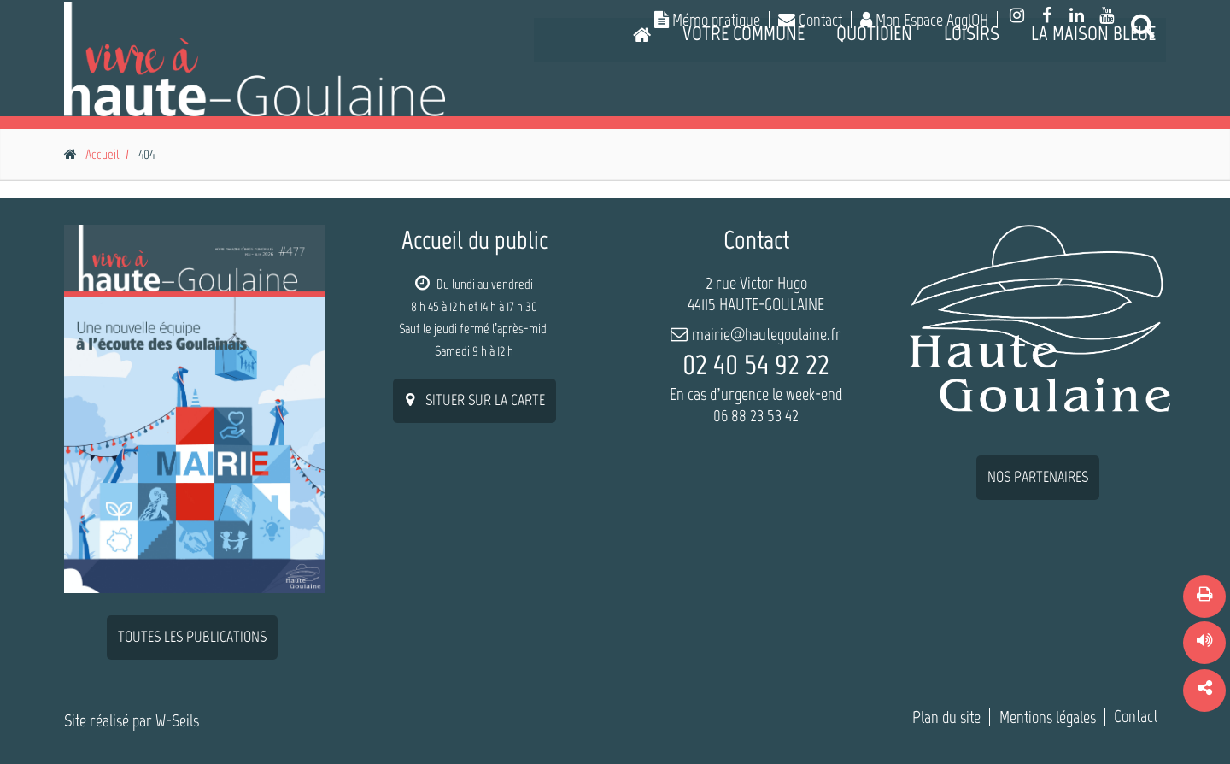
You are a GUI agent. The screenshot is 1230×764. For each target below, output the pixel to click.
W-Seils (177, 720)
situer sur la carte (474, 400)
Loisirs (971, 106)
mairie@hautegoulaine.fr (766, 334)
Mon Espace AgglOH (924, 19)
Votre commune (743, 106)
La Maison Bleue (1093, 106)
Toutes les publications (192, 636)
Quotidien (874, 106)
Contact (810, 19)
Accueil (102, 154)
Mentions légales (1047, 717)
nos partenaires (1037, 476)
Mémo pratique (707, 19)
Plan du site (946, 717)
